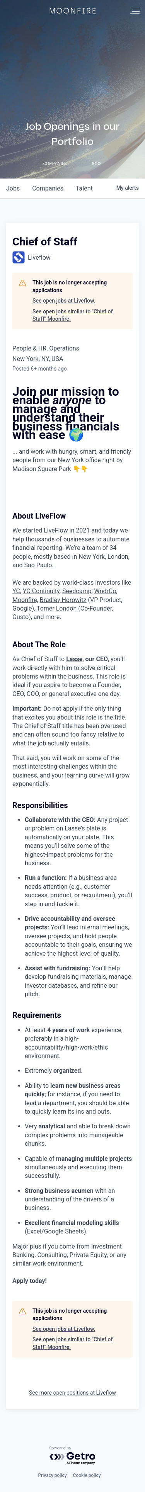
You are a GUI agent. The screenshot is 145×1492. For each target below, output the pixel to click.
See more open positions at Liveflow (72, 1393)
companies (47, 188)
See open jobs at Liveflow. (63, 301)
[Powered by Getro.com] (72, 1455)
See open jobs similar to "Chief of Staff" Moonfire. (72, 315)
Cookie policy (87, 1475)
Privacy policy (52, 1475)
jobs (13, 188)
